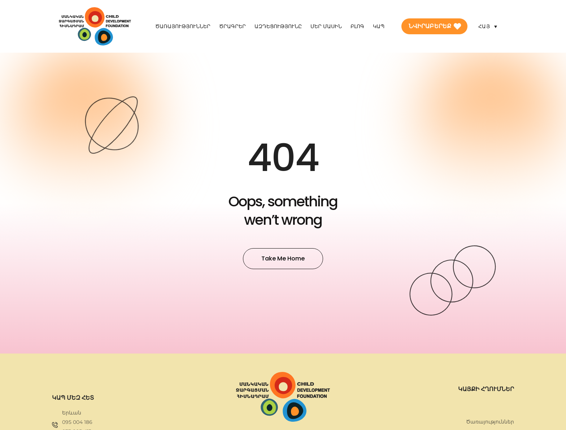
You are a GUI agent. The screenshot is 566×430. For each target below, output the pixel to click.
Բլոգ (357, 26)
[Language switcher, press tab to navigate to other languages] (488, 26)
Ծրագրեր (232, 26)
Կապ (378, 26)
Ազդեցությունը (278, 26)
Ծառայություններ (182, 26)
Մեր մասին (326, 26)
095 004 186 (77, 422)
